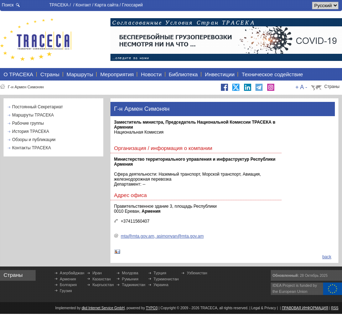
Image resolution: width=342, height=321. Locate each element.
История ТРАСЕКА (30, 131)
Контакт (83, 4)
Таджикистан (133, 285)
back (326, 256)
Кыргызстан (103, 285)
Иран (97, 273)
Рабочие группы (28, 123)
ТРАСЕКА (58, 4)
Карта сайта (106, 4)
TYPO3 (152, 308)
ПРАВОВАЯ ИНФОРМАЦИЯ (305, 308)
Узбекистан (197, 273)
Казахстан (101, 279)
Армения (68, 279)
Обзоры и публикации (34, 139)
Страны (332, 86)
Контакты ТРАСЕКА (31, 147)
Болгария (68, 285)
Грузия (66, 291)
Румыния (130, 279)
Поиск (8, 4)
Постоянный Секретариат (37, 106)
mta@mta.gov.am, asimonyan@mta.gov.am (162, 236)
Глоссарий (132, 4)
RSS (334, 308)
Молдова (130, 273)
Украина (161, 285)
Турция (160, 273)
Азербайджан (72, 273)
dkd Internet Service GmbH (103, 308)
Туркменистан (166, 279)
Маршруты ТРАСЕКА (33, 115)
